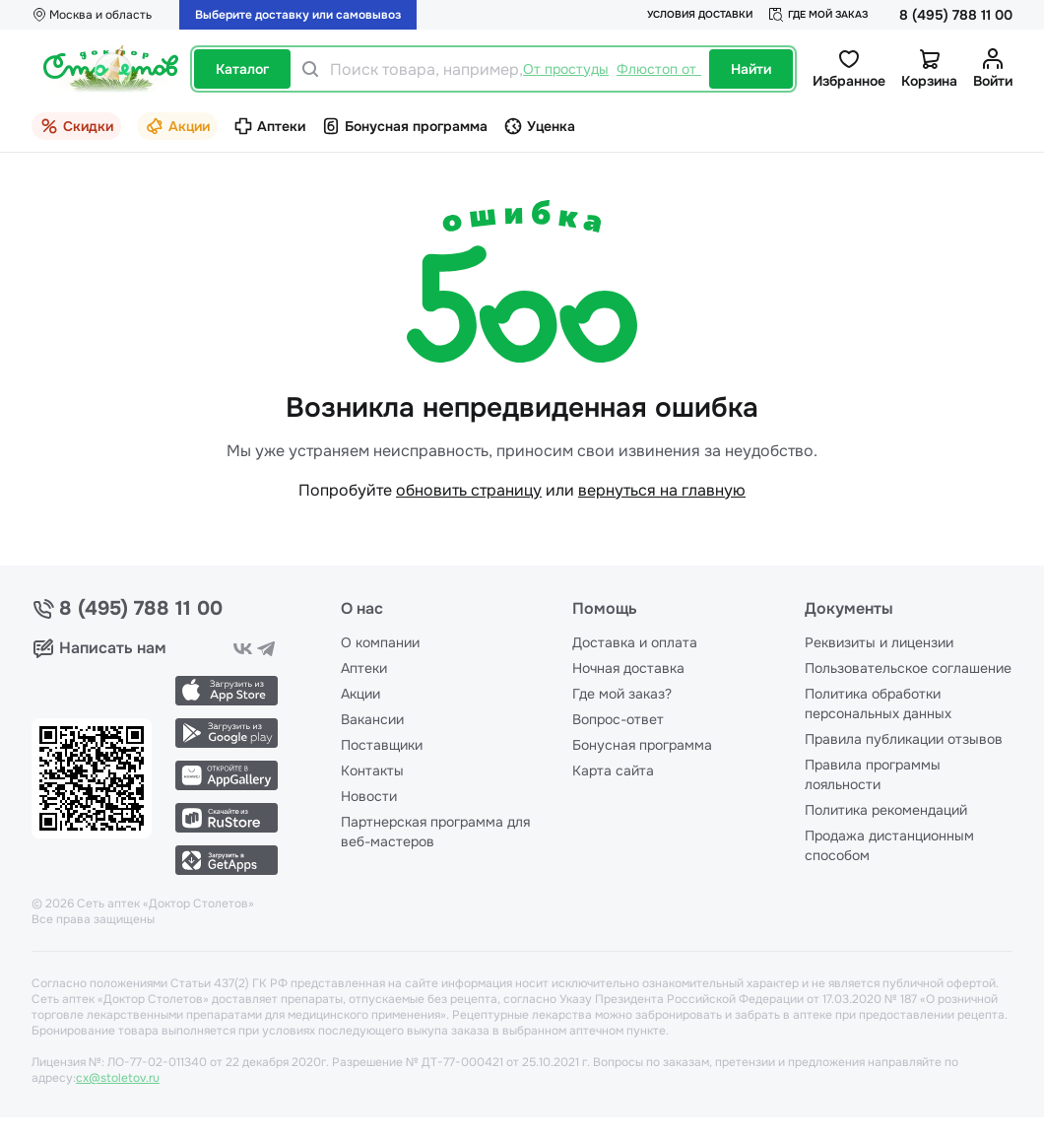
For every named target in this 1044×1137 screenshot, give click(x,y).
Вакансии (372, 719)
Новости (369, 796)
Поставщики (382, 745)
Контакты (372, 770)
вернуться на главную (662, 490)
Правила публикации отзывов (904, 739)
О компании (380, 642)
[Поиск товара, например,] (515, 69)
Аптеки (364, 668)
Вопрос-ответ (618, 719)
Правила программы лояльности (873, 774)
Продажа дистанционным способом (889, 845)
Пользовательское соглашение (908, 668)
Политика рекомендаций (886, 810)
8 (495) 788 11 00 (955, 15)
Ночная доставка (628, 668)
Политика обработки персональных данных (878, 703)
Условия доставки (699, 14)
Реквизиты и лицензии (879, 642)
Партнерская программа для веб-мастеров (435, 831)
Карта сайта (613, 770)
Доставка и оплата (634, 642)
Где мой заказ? (622, 693)
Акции (360, 693)
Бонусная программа (642, 745)
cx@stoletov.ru (118, 1078)
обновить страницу (469, 490)
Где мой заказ (818, 15)
